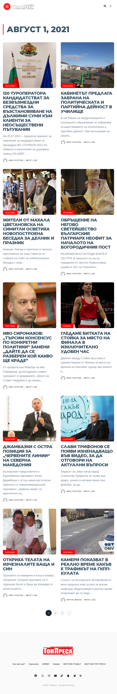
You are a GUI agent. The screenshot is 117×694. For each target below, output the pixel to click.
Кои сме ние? (19, 664)
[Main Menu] (7, 7)
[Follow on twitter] (43, 675)
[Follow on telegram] (75, 675)
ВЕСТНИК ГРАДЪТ (72, 664)
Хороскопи (33, 664)
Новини (67, 326)
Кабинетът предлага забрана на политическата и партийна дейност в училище (86, 102)
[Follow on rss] (81, 675)
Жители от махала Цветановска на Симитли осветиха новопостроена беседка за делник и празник (28, 231)
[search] (105, 6)
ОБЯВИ (45, 664)
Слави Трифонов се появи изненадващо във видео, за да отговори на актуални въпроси (87, 455)
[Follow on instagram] (49, 675)
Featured (10, 86)
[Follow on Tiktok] (62, 675)
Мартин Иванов (74, 600)
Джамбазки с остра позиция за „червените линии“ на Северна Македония (27, 455)
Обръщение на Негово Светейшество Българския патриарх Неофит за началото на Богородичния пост (86, 234)
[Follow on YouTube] (56, 675)
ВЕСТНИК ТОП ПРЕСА (95, 664)
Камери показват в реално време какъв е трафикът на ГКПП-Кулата (86, 566)
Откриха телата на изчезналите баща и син (28, 564)
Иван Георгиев (16, 160)
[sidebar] (110, 6)
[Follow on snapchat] (68, 675)
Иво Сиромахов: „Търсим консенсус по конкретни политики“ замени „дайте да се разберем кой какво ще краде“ (28, 347)
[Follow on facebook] (36, 675)
